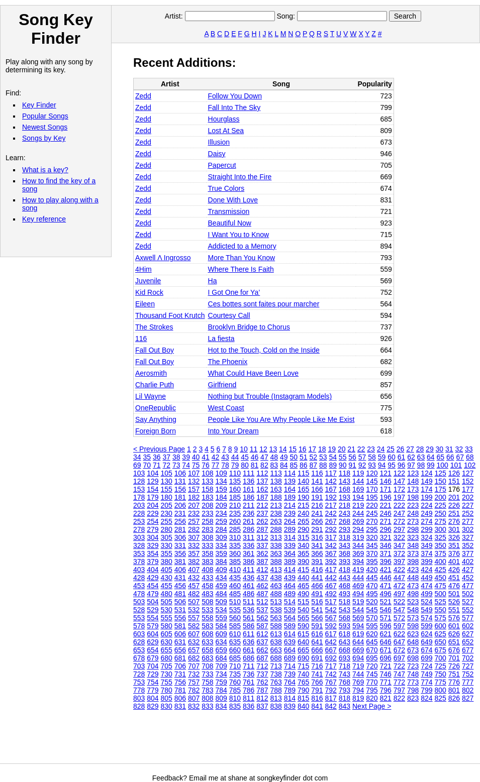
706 (180, 666)
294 (358, 529)
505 (166, 602)
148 (413, 481)
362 (262, 553)
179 (152, 497)
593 (344, 626)
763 (276, 682)
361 (248, 553)
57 (362, 457)
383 (207, 561)
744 (358, 674)
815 (303, 698)
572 (399, 618)
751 (454, 674)
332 (194, 545)
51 (304, 457)
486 (248, 594)
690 (303, 658)
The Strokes (154, 327)
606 (180, 634)
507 (194, 602)
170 (371, 489)
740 (303, 674)
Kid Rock (149, 292)
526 (454, 602)
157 (194, 489)
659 (221, 650)
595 (371, 626)
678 (139, 658)
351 (454, 545)
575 (440, 618)
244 (358, 513)
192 (331, 497)
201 (454, 497)
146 (386, 481)
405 (166, 570)
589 (290, 626)
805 (166, 698)
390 (303, 561)
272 (399, 521)
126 (454, 473)
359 (221, 553)
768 (344, 682)
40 (196, 457)
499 (426, 594)
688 (276, 658)
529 (152, 610)
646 (386, 642)
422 (399, 570)
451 (454, 578)
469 (358, 586)
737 (262, 674)
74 (186, 465)
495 (371, 594)
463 (276, 586)
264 (290, 521)
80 (245, 465)
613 (276, 634)
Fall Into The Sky (234, 107)
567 (331, 618)
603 (139, 634)
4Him (143, 269)
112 (262, 473)
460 (235, 586)
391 (317, 561)
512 (262, 602)
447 (399, 578)
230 (166, 513)
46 (255, 457)
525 (440, 602)
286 (248, 529)
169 (358, 489)
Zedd (143, 96)
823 (413, 698)
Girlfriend (222, 385)
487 (262, 594)
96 (402, 465)
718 (344, 666)
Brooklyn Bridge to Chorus (249, 327)
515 (303, 602)
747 (399, 674)
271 (386, 521)
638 (276, 642)
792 (331, 690)
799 (426, 690)
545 (371, 610)
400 (440, 561)
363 (276, 553)
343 (344, 545)
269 (358, 521)
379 (152, 561)
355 (166, 553)
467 (331, 586)
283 (207, 529)
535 (235, 610)
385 (235, 561)
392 (331, 561)
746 (386, 674)
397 (399, 561)
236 (248, 513)
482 (194, 594)
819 (358, 698)
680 (166, 658)
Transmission (229, 211)
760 (235, 682)
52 (313, 457)
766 (317, 682)
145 (371, 481)
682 (194, 658)
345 (371, 545)
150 (440, 481)
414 (290, 570)
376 (454, 553)
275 (440, 521)
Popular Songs (45, 116)
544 (358, 610)
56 (352, 457)
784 (221, 690)
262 (262, 521)
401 (454, 561)
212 (262, 505)
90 (343, 465)
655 (166, 650)
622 (399, 634)
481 (180, 594)
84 (284, 465)
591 (317, 626)
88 (323, 465)
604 (152, 634)
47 (264, 457)
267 (331, 521)
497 (399, 594)
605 (166, 634)
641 (317, 642)
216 (317, 505)
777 (467, 682)
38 (176, 457)
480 (166, 594)
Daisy (217, 154)
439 (290, 578)
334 (221, 545)
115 (303, 473)
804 (152, 698)
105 (166, 473)
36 (157, 457)
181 (180, 497)
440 (303, 578)
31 (449, 449)
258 (207, 521)
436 (248, 578)
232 (194, 513)
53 (323, 457)
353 (139, 553)
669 (358, 650)
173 (413, 489)
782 (194, 690)
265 (303, 521)
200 (440, 497)
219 (358, 505)
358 (207, 553)
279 (152, 529)
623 (413, 634)
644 (358, 642)
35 (147, 457)
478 (139, 594)
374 (426, 553)
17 (312, 449)
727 (467, 666)
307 (194, 537)
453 (139, 586)
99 (431, 465)
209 (221, 505)
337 (262, 545)
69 (137, 465)
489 (290, 594)
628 (139, 642)
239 (290, 513)
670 (371, 650)
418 (344, 570)
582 (194, 626)
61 (402, 457)
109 (221, 473)
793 (344, 690)
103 (139, 473)
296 (386, 529)
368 (344, 553)
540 (303, 610)
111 (248, 473)
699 (426, 658)
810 (235, 698)
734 (221, 674)
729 (152, 674)
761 (248, 682)
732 (194, 674)
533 (207, 610)
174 (426, 489)
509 (221, 602)
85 (294, 465)
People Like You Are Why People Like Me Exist (281, 419)
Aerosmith (151, 373)
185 (235, 497)
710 (235, 666)
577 (467, 618)
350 (440, 545)
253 (139, 521)
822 (399, 698)
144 (358, 481)
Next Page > (371, 706)
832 (194, 706)
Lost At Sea (226, 131)
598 (413, 626)
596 (386, 626)
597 (399, 626)
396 (386, 561)
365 (303, 553)
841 (317, 706)
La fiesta (221, 338)
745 (371, 674)
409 (221, 570)
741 (317, 674)
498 (413, 594)
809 (221, 698)
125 (440, 473)
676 (454, 650)
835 (235, 706)
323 (413, 537)
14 (283, 449)
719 (358, 666)
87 (313, 465)
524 (426, 602)
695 (371, 658)
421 (386, 570)
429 (152, 578)
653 (139, 650)
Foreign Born (155, 431)
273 (413, 521)
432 (194, 578)
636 (248, 642)
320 (371, 537)
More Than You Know (241, 258)
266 (317, 521)
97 (411, 465)
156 (180, 489)
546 (386, 610)
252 (467, 513)
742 (331, 674)
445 (371, 578)
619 (358, 634)
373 (413, 553)
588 (276, 626)
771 (386, 682)
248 (413, 513)
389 (290, 561)
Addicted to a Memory (242, 246)
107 (194, 473)
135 (235, 481)
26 (401, 449)
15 (293, 449)
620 (371, 634)
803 (139, 698)
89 (333, 465)
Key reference (44, 219)
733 (207, 674)
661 (248, 650)
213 (276, 505)
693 (344, 658)
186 (248, 497)
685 (235, 658)
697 (399, 658)
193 (344, 497)
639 (290, 642)
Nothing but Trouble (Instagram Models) (270, 396)
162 (262, 489)
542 (331, 610)
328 (139, 545)
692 (331, 658)
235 (235, 513)
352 (467, 545)
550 (440, 610)
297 (399, 529)
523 (413, 602)
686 (248, 658)
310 (235, 537)
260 (235, 521)
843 (344, 706)
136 (248, 481)
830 (166, 706)
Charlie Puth (154, 385)
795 (371, 690)
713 (276, 666)
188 (276, 497)
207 (194, 505)
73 (176, 465)
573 (413, 618)
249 (426, 513)
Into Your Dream (233, 431)
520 (371, 602)
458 (207, 586)
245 (371, 513)
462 (262, 586)
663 (276, 650)
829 (152, 706)
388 (276, 561)
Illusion (219, 142)
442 (331, 578)
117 (331, 473)
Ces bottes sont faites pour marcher (264, 304)
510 (235, 602)
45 (245, 457)
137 (262, 481)
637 (262, 642)
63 (421, 457)
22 (361, 449)
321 (386, 537)
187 (262, 497)
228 (139, 513)
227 (467, 505)
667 (331, 650)
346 (386, 545)
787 (262, 690)
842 (331, 706)
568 (344, 618)
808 (207, 698)
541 (317, 610)
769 (358, 682)
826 (454, 698)
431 (180, 578)
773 (413, 682)
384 (221, 561)
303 (139, 537)
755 (166, 682)
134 (221, 481)
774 (426, 682)
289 (290, 529)
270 (371, 521)
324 (426, 537)
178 (139, 497)
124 (426, 473)
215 (303, 505)
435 (235, 578)
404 (152, 570)
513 (276, 602)
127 (467, 473)
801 (454, 690)
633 (207, 642)
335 (235, 545)
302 (467, 529)
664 (290, 650)
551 (454, 610)
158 (207, 489)
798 (413, 690)
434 (221, 578)
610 (235, 634)
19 (332, 449)
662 (262, 650)
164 (290, 489)
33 (469, 449)
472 (399, 586)
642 (331, 642)
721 (386, 666)
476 (454, 586)
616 (317, 634)
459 (221, 586)
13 (273, 449)
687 (262, 658)
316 (317, 537)
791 (317, 690)
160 (235, 489)
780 (166, 690)
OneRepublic (155, 408)
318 (344, 537)
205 (166, 505)
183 (207, 497)
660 (235, 650)
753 (139, 682)
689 (290, 658)
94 (382, 465)
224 (426, 505)
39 (186, 457)
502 (467, 594)
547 (399, 610)
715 (303, 666)
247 (399, 513)
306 (180, 537)
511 (248, 602)
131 (180, 481)
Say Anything (155, 419)
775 (440, 682)
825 (440, 698)
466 (317, 586)
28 (420, 449)
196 (386, 497)
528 (139, 610)
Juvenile (148, 281)
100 (442, 465)
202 (467, 497)
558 (207, 618)
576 (454, 618)
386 (248, 561)
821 (386, 698)
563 (276, 618)
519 (358, 602)
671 (386, 650)
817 (331, 698)
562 (262, 618)
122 (399, 473)
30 (440, 449)
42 (216, 457)
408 (207, 570)
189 (290, 497)
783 (207, 690)
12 (263, 449)
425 (440, 570)
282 (194, 529)
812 (262, 698)
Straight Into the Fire (240, 177)
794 (358, 690)
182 (194, 497)
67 (460, 457)
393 (344, 561)
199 (426, 497)
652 (467, 642)
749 (426, 674)
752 (467, 674)
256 (180, 521)
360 (235, 553)
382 (194, 561)
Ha (212, 281)
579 (152, 626)
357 (194, 553)
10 (244, 449)
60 (392, 457)
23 (371, 449)
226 (454, 505)
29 (430, 449)
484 (221, 594)
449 (426, 578)
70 (147, 465)
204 (152, 505)
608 (207, 634)
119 (358, 473)
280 (166, 529)
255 (166, 521)
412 (262, 570)
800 (440, 690)
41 (206, 457)
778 (139, 690)
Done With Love (233, 200)
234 (221, 513)
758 (207, 682)
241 (317, 513)
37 (166, 457)
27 (410, 449)
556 (180, 618)
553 (139, 618)
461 (248, 586)
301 (454, 529)
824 (426, 698)
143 (344, 481)
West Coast (226, 408)
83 (274, 465)
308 (207, 537)
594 (358, 626)
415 (303, 570)
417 (331, 570)
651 (454, 642)
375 (440, 553)
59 (382, 457)
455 (166, 586)
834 (221, 706)
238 (276, 513)
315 (303, 537)
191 (317, 497)
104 (152, 473)
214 (290, 505)
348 (413, 545)
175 (440, 489)
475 (440, 586)
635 (235, 642)
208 (207, 505)
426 (454, 570)
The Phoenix (228, 362)
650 (440, 642)
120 (371, 473)
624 (426, 634)
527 (467, 602)
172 (399, 489)
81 (255, 465)
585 (235, 626)
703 (139, 666)
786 (248, 690)
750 (440, 674)
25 (391, 449)
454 (152, 586)
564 (290, 618)
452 (467, 578)
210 (235, 505)
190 (303, 497)
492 (331, 594)
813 (276, 698)
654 (152, 650)
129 (152, 481)
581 (180, 626)
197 (399, 497)
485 (235, 594)
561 (248, 618)
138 (276, 481)
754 (152, 682)
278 (139, 529)
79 (235, 465)
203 (139, 505)
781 (180, 690)
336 (248, 545)
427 (467, 570)
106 (180, 473)
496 (386, 594)
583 (207, 626)
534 (221, 610)
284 (221, 529)
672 (399, 650)
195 (371, 497)
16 (303, 449)
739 (290, 674)
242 (331, 513)
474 (426, 586)
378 (139, 561)
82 (264, 465)
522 (399, 602)
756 (180, 682)
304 (152, 537)
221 (386, 505)
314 (290, 537)
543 (344, 610)
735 (235, 674)
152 (467, 481)
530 (166, 610)
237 (262, 513)
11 (254, 449)
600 (440, 626)
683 (207, 658)
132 (194, 481)
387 (262, 561)
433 (207, 578)
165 (303, 489)
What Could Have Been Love (253, 373)
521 (386, 602)
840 (303, 706)
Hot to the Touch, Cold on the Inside (264, 350)
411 (248, 570)
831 (180, 706)
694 (358, 658)
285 (235, 529)
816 (317, 698)
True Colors (226, 188)
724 (426, 666)
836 (248, 706)
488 (276, 594)
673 (413, 650)
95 (392, 465)
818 (344, 698)
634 (221, 642)
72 (166, 465)
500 (440, 594)
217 (331, 505)
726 (454, 666)
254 (152, 521)
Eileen (145, 304)
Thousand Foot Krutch (170, 315)
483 (207, 594)
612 (262, 634)
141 (317, 481)
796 (386, 690)
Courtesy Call (229, 315)
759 (221, 682)
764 (290, 682)
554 (152, 618)
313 (276, 537)
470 (371, 586)
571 (386, 618)
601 (454, 626)
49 (284, 457)
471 (386, 586)
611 (248, 634)
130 (166, 481)
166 (317, 489)
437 (262, 578)
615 (303, 634)
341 (317, 545)
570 (371, 618)
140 (303, 481)
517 (331, 602)
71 (157, 465)
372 (399, 553)
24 (381, 449)
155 (166, 489)
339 (290, 545)
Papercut (222, 165)
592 (331, 626)
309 (221, 537)
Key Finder (39, 105)
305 (166, 537)
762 (262, 682)
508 (207, 602)
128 (139, 481)
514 (290, 602)
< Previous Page (159, 449)
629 (152, 642)
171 (386, 489)
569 (358, 618)
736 (248, 674)
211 (248, 505)
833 (207, 706)
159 (221, 489)
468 (344, 586)
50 (294, 457)
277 (467, 521)
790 (303, 690)
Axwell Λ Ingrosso (163, 258)
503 (139, 602)
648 (413, 642)
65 (441, 457)
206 (180, 505)
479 (152, 594)
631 (180, 642)
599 (426, 626)
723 (413, 666)
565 (303, 618)
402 (467, 561)
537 (262, 610)
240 (303, 513)
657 (194, 650)
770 (371, 682)
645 (371, 642)
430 (166, 578)
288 (276, 529)
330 (166, 545)
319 (358, 537)
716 (317, 666)
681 (180, 658)
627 (467, 634)
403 (139, 570)
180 (166, 497)
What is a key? (45, 170)
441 (317, 578)
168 (344, 489)
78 (225, 465)
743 (344, 674)
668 (344, 650)
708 (207, 666)
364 (290, 553)
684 (221, 658)
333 (207, 545)
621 (386, 634)
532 (194, 610)
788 (276, 690)
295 (371, 529)
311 (248, 537)
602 (467, 626)
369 (358, 553)
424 (426, 570)
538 (276, 610)
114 (290, 473)
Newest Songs (44, 127)
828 (139, 706)
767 (331, 682)
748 (413, 674)
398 (413, 561)
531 (180, 610)
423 (413, 570)
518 (344, 602)
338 (276, 545)
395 (371, 561)
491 (317, 594)
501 (454, 594)
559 (221, 618)
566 (317, 618)
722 (399, 666)
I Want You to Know (238, 235)
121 (386, 473)
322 (399, 537)
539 (290, 610)
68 (470, 457)
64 (431, 457)
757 (194, 682)
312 (262, 537)
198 (413, 497)
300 (440, 529)
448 (413, 578)
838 (276, 706)
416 (317, 570)
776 (454, 682)
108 (207, 473)
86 (304, 465)
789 (290, 690)
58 (372, 457)
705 (166, 666)
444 (358, 578)
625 (440, 634)
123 (413, 473)
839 (290, 706)
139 (290, 481)
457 (194, 586)
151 (454, 481)
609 (221, 634)
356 (180, 553)
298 (413, 529)
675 (440, 650)
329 (152, 545)
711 (248, 666)
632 (194, 642)
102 (469, 465)
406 (180, 570)
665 (303, 650)
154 (152, 489)
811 (248, 698)
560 (235, 618)
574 (426, 618)
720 (371, 666)
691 (317, 658)
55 (343, 457)
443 (344, 578)
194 (358, 497)
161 (248, 489)
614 (290, 634)
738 (276, 674)
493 (344, 594)
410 (235, 570)
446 (386, 578)
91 (352, 465)
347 (399, 545)
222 (399, 505)
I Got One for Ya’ (234, 292)
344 (358, 545)
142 (331, 481)
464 (290, 586)
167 (331, 489)
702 (467, 658)
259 (221, 521)
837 (262, 706)
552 (467, 610)
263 (276, 521)
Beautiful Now (229, 223)
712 (262, 666)
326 (454, 537)
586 (248, 626)
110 (235, 473)
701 (454, 658)
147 (399, 481)
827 (467, 698)
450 (440, 578)
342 (331, 545)
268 (344, 521)
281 (180, 529)
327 (467, 537)
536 (248, 610)
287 (262, 529)
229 (152, 513)
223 (413, 505)
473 (413, 586)
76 (206, 465)
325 (440, 537)
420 (371, 570)
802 (467, 690)
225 (440, 505)
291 (317, 529)
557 (194, 618)
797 (399, 690)
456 (180, 586)
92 (362, 465)
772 (399, 682)
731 (180, 674)
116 (141, 338)
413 (276, 570)
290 (303, 529)
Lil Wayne (150, 396)
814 (290, 698)
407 (194, 570)
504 (152, 602)
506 (180, 602)
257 (194, 521)
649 (426, 642)
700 (440, 658)
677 (467, 650)
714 (290, 666)
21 (351, 449)
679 (152, 658)
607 (194, 634)
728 (139, 674)
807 (194, 698)
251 (454, 513)
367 (331, 553)
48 (274, 457)
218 (344, 505)
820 (371, 698)
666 (317, 650)
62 (411, 457)
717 (331, 666)
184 (221, 497)
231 (180, 513)
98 (421, 465)
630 (166, 642)
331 (180, 545)
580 (166, 626)
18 (322, 449)
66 (450, 457)
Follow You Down (235, 96)
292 (331, 529)
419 (358, 570)
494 (358, 594)
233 (207, 513)
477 (467, 586)
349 (426, 545)
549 (426, 610)
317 (331, 537)
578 (139, 626)
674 (426, 650)
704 (152, 666)
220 (371, 505)
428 (139, 578)
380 (166, 561)
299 (426, 529)
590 (303, 626)
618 (344, 634)
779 (152, 690)
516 (317, 602)
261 (248, 521)
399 (426, 561)
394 (358, 561)
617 (331, 634)
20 (342, 449)
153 (139, 489)
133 (207, 481)
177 (467, 489)
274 (426, 521)
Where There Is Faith (241, 269)
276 (454, 521)
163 (276, 489)
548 (413, 610)
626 (454, 634)
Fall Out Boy (154, 350)
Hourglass (224, 119)
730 (166, 674)
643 (344, 642)
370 (371, 553)
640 (303, 642)
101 (456, 465)
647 (399, 642)
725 (440, 666)
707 (194, 666)
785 (235, 690)
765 (303, 682)
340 (303, 545)
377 (467, 553)
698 (413, 658)
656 (180, 650)
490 (303, 594)
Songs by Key (43, 138)
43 (225, 457)
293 (344, 529)
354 (152, 553)
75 (196, 465)
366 (317, 553)
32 (459, 449)
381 (180, 561)
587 (262, 626)
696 (386, 658)
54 (333, 457)
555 (166, 618)
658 (207, 650)
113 (276, 473)
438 (276, 578)
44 (235, 457)
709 (221, 666)
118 (344, 473)
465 (303, 586)
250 (440, 513)
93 (372, 465)
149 (426, 481)
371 (386, 553)
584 (221, 626)
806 (180, 698)
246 (386, 513)
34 (137, 457)
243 (344, 513)
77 (216, 465)
